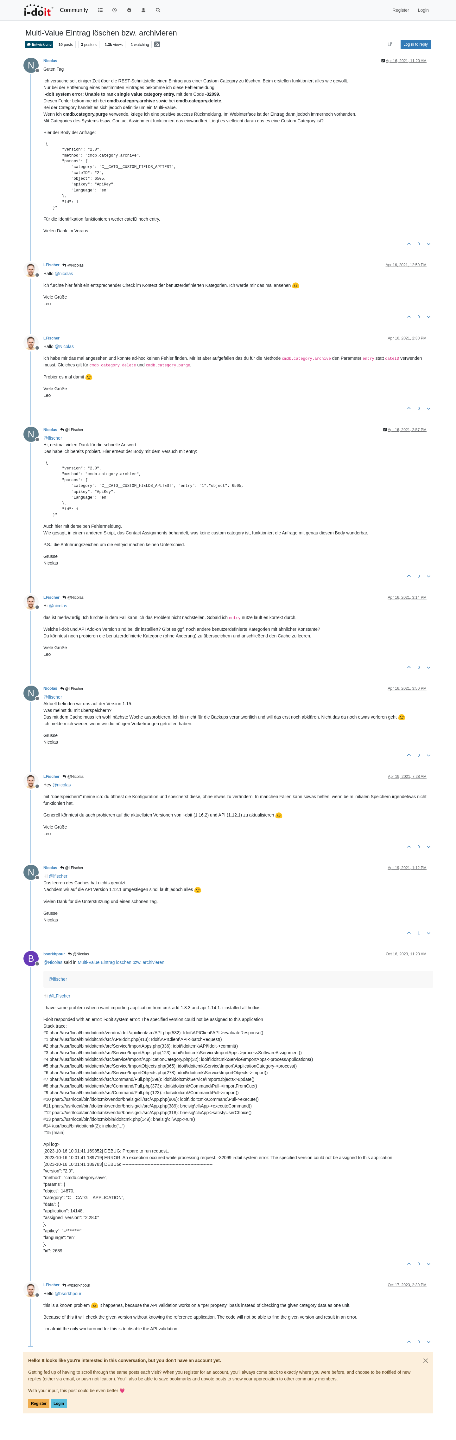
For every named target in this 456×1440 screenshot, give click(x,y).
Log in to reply (415, 44)
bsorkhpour (54, 954)
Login (59, 1403)
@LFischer (72, 430)
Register (39, 1403)
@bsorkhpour (76, 1285)
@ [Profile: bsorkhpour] (68, 1293)
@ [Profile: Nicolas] (64, 346)
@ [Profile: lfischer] (52, 438)
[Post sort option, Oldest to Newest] (390, 44)
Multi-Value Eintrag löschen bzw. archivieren (121, 962)
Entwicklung (39, 44)
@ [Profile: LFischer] (59, 995)
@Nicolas (73, 265)
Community (74, 10)
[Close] (425, 1360)
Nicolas (50, 61)
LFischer (51, 265)
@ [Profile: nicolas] (64, 273)
